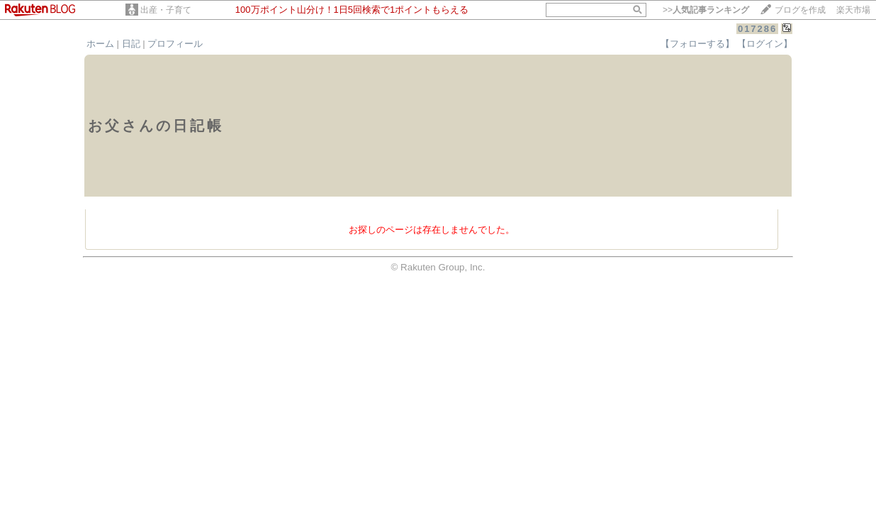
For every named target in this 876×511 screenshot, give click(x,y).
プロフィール (175, 43)
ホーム (100, 43)
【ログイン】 (764, 43)
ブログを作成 (800, 10)
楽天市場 (853, 10)
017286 (757, 28)
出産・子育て (165, 10)
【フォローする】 (697, 43)
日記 (131, 43)
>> (706, 10)
